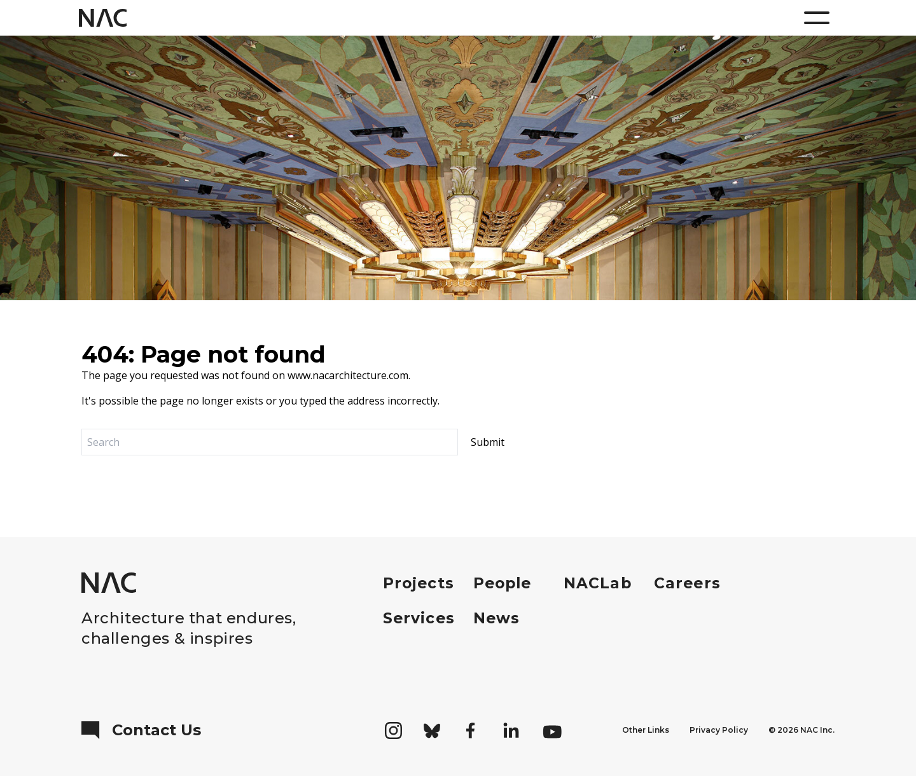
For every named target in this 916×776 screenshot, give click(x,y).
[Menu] (816, 17)
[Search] (269, 442)
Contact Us (141, 730)
